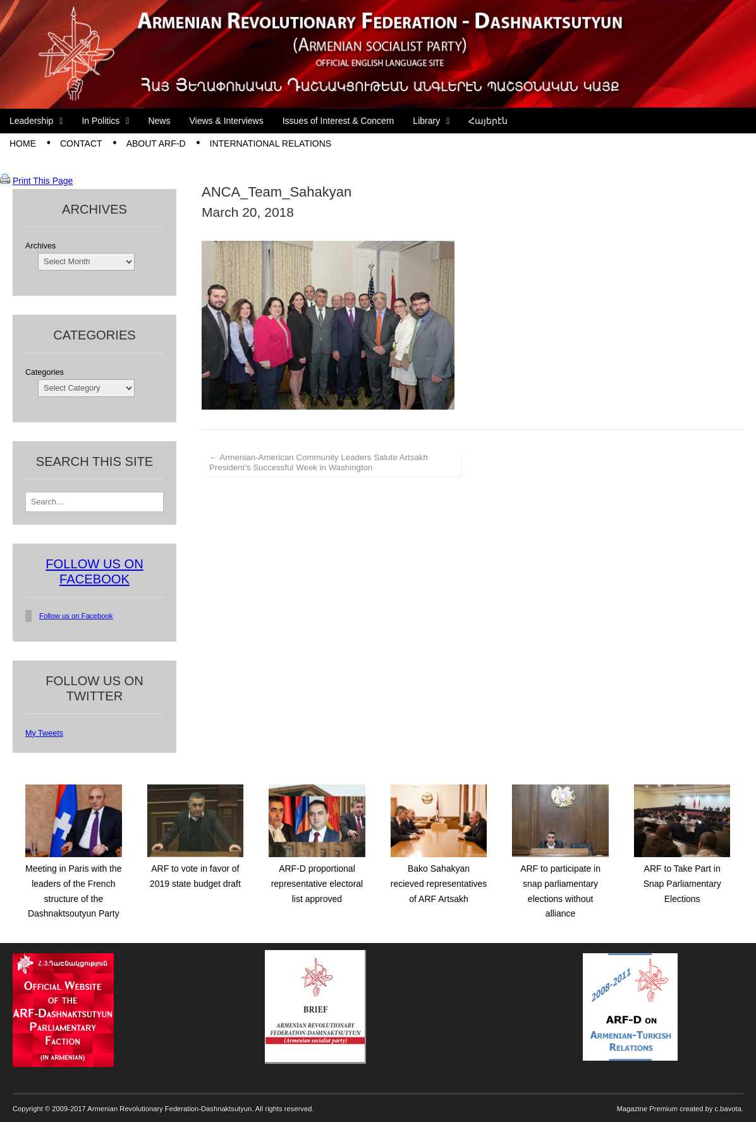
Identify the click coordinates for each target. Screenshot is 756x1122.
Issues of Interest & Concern (338, 121)
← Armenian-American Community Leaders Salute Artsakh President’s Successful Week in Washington (318, 462)
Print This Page (43, 181)
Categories (44, 372)
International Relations (271, 143)
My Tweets (44, 733)
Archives (40, 245)
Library (426, 121)
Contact (81, 143)
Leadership (31, 121)
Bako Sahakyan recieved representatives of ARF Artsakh (439, 883)
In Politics (100, 121)
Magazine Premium (647, 1109)
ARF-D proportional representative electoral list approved (317, 883)
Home (22, 143)
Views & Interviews (226, 121)
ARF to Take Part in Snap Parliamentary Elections (682, 883)
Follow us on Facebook (76, 615)
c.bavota (728, 1109)
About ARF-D (156, 143)
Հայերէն (488, 121)
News (159, 121)
